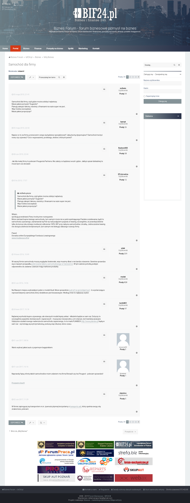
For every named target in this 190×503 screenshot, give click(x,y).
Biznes (26, 48)
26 (126, 127)
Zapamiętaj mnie (152, 96)
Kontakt (96, 48)
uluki (123, 248)
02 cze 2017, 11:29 (20, 399)
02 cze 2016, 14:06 (20, 283)
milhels (123, 88)
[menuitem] (16, 3)
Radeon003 (123, 148)
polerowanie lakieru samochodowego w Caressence (52, 264)
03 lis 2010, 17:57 (19, 181)
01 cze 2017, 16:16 (20, 367)
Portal (15, 48)
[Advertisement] (162, 160)
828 (125, 282)
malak (123, 277)
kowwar (123, 374)
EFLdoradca (123, 174)
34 (126, 94)
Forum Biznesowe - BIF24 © (100, 496)
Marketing (83, 48)
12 (126, 180)
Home (5, 48)
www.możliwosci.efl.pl (20, 238)
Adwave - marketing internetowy (97, 500)
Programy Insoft (18, 383)
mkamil (21, 71)
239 (125, 254)
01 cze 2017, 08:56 (20, 340)
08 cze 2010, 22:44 (20, 154)
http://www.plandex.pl (90, 321)
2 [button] (130, 77)
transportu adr (75, 406)
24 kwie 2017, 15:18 (20, 309)
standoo (123, 393)
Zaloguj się (148, 74)
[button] (138, 77)
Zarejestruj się (161, 74)
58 (126, 153)
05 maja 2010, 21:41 (20, 94)
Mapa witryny (116, 500)
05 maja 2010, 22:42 (20, 128)
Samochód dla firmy (22, 64)
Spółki (70, 48)
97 (126, 309)
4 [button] (135, 77)
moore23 (123, 347)
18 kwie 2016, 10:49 (20, 254)
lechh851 (123, 303)
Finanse (37, 48)
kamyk (123, 122)
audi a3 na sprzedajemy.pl (79, 290)
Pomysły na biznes (54, 48)
